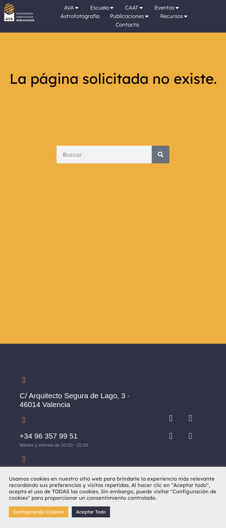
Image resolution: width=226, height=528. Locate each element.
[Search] (160, 154)
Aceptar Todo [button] (91, 512)
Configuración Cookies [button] (38, 512)
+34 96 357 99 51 (49, 436)
